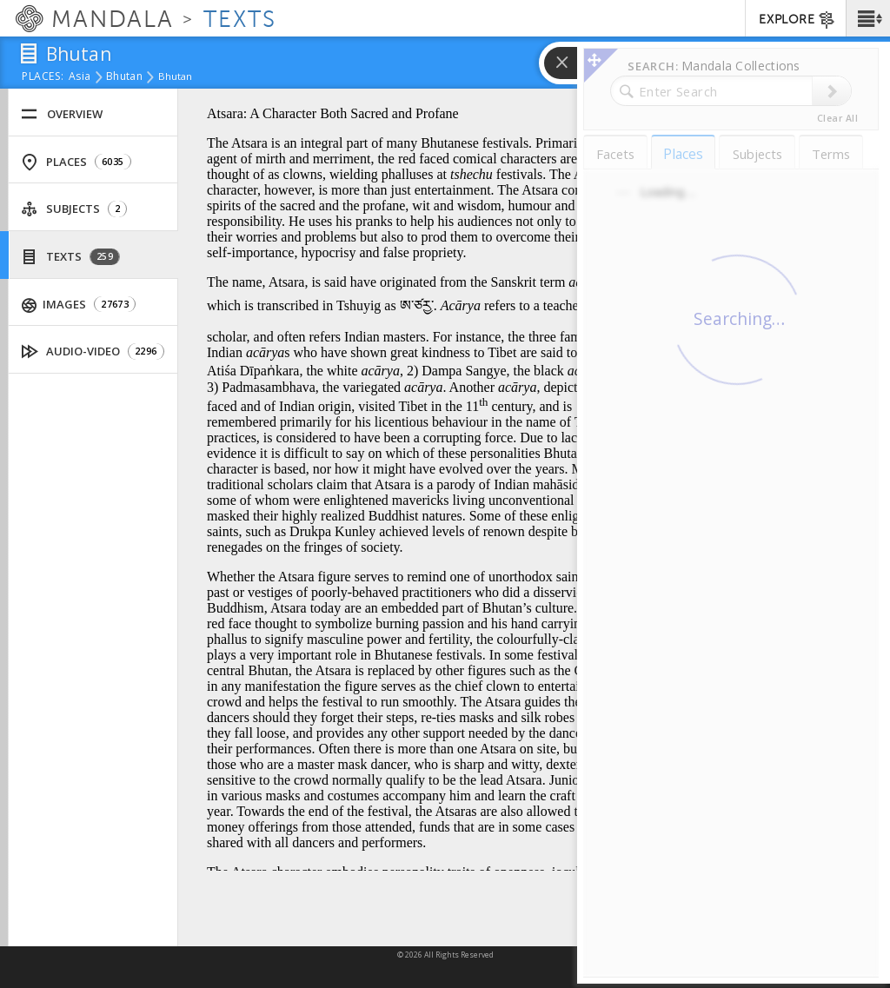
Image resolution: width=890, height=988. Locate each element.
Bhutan (124, 77)
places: (43, 77)
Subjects (74, 209)
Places (76, 162)
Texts (70, 257)
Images (79, 304)
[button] (868, 18)
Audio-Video (93, 351)
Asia (79, 77)
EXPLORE (797, 20)
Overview (62, 114)
